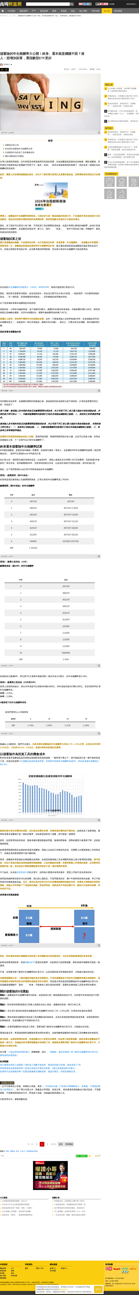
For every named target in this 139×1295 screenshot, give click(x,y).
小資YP (22, 1151)
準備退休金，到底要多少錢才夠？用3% (69, 1201)
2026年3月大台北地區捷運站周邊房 (16, 1204)
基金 (12, 1273)
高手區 (121, 197)
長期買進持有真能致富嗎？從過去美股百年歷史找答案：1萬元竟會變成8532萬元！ (38, 1068)
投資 (17, 1151)
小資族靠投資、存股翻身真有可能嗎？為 (69, 1204)
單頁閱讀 (69, 1144)
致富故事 (3, 1271)
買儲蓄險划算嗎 (32, 1151)
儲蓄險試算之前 (12, 145)
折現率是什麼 (23, 872)
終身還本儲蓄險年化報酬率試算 (19, 149)
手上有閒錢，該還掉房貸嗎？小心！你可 (69, 1211)
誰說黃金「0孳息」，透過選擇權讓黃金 (17, 1215)
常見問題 (53, 1271)
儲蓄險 (12, 1151)
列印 (99, 1156)
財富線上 (7, 64)
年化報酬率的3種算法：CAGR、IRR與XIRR (28, 287)
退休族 (109, 197)
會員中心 (53, 1268)
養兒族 (134, 185)
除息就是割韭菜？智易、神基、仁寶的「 (17, 1208)
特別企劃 (14, 1275)
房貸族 (121, 185)
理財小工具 (39, 1268)
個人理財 (3, 1275)
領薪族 (109, 185)
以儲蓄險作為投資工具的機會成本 (20, 152)
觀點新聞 (3, 1268)
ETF (12, 1268)
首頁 (5, 10)
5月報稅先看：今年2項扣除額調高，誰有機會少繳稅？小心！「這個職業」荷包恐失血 (121, 113)
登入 (135, 4)
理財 (7, 1151)
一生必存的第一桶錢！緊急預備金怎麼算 (69, 1215)
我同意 (98, 1289)
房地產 (2, 1273)
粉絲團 (111, 4)
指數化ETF (30, 962)
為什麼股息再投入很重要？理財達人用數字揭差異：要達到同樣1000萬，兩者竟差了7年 (40, 1065)
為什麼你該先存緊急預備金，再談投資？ (69, 1208)
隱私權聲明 (63, 1289)
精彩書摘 (3, 1278)
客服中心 (64, 1268)
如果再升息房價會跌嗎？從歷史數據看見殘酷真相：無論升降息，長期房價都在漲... (38, 1071)
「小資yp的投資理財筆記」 (18, 1052)
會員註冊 (129, 4)
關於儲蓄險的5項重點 (14, 156)
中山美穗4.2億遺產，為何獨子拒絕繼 (16, 1211)
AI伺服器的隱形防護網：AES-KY (14, 1201)
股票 (12, 1271)
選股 (26, 1268)
